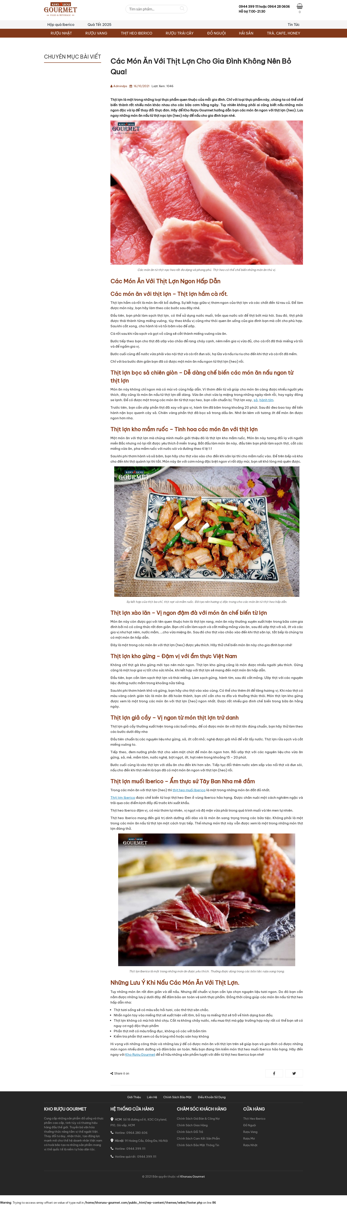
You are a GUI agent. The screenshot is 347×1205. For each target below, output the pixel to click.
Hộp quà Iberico (60, 24)
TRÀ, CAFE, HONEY (283, 33)
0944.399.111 (135, 1148)
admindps (120, 86)
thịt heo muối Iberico (189, 790)
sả (256, 400)
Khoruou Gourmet (192, 1176)
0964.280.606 (137, 1132)
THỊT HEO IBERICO (136, 33)
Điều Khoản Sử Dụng (212, 1097)
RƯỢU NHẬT (61, 33)
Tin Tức (294, 24)
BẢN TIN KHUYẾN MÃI (61, 79)
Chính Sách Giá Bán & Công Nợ (198, 1118)
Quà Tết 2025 (100, 24)
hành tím (266, 400)
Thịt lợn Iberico (122, 797)
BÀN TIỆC (52, 70)
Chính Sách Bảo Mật (177, 1097)
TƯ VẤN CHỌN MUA (60, 88)
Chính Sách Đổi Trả (190, 1132)
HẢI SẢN (246, 33)
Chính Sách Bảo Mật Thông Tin (198, 1145)
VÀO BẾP (51, 98)
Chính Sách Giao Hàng (192, 1125)
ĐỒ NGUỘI (216, 33)
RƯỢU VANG (96, 33)
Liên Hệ (152, 1097)
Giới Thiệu (134, 1097)
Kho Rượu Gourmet (140, 1054)
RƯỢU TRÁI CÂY (180, 33)
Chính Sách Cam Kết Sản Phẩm (198, 1138)
